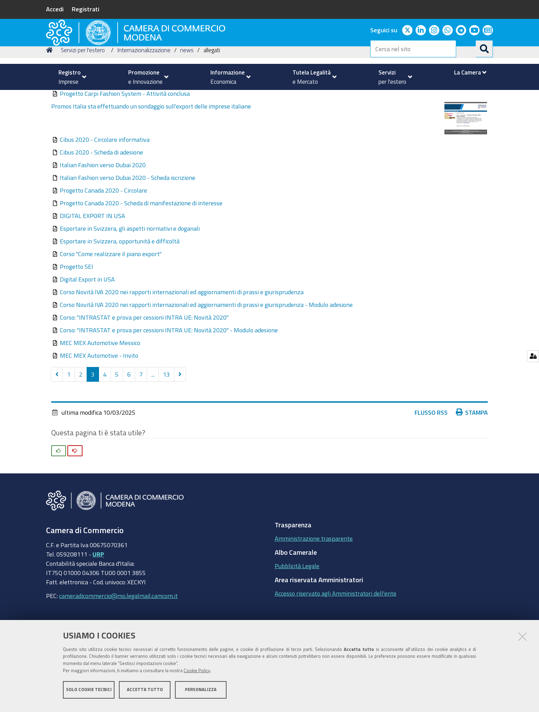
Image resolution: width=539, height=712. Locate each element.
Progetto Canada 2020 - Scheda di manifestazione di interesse (141, 250)
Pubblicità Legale (297, 613)
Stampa (472, 460)
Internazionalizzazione (143, 97)
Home (50, 97)
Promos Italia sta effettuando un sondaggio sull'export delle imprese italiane (151, 153)
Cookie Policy (197, 675)
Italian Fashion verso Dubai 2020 (103, 212)
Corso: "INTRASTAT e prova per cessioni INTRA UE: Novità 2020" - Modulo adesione (169, 377)
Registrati (85, 9)
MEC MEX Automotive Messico (100, 390)
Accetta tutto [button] (145, 694)
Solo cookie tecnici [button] (89, 694)
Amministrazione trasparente (314, 586)
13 (166, 421)
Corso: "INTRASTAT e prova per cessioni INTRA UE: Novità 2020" (144, 364)
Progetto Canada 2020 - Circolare (103, 237)
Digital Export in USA (87, 326)
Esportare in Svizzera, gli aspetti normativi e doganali (130, 276)
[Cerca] (484, 48)
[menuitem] (69, 77)
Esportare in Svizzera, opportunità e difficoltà (119, 288)
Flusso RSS (431, 460)
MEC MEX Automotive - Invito (99, 403)
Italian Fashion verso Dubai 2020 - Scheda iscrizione (127, 225)
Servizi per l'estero (83, 97)
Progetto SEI (76, 314)
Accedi (55, 9)
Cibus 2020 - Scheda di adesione (101, 199)
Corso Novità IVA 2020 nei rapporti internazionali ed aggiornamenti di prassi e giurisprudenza (182, 339)
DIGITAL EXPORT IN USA (92, 263)
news (187, 97)
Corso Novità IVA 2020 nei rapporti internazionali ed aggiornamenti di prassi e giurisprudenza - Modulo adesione (206, 352)
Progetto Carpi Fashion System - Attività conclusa (125, 141)
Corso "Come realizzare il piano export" (111, 301)
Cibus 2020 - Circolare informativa (105, 187)
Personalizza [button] (201, 694)
